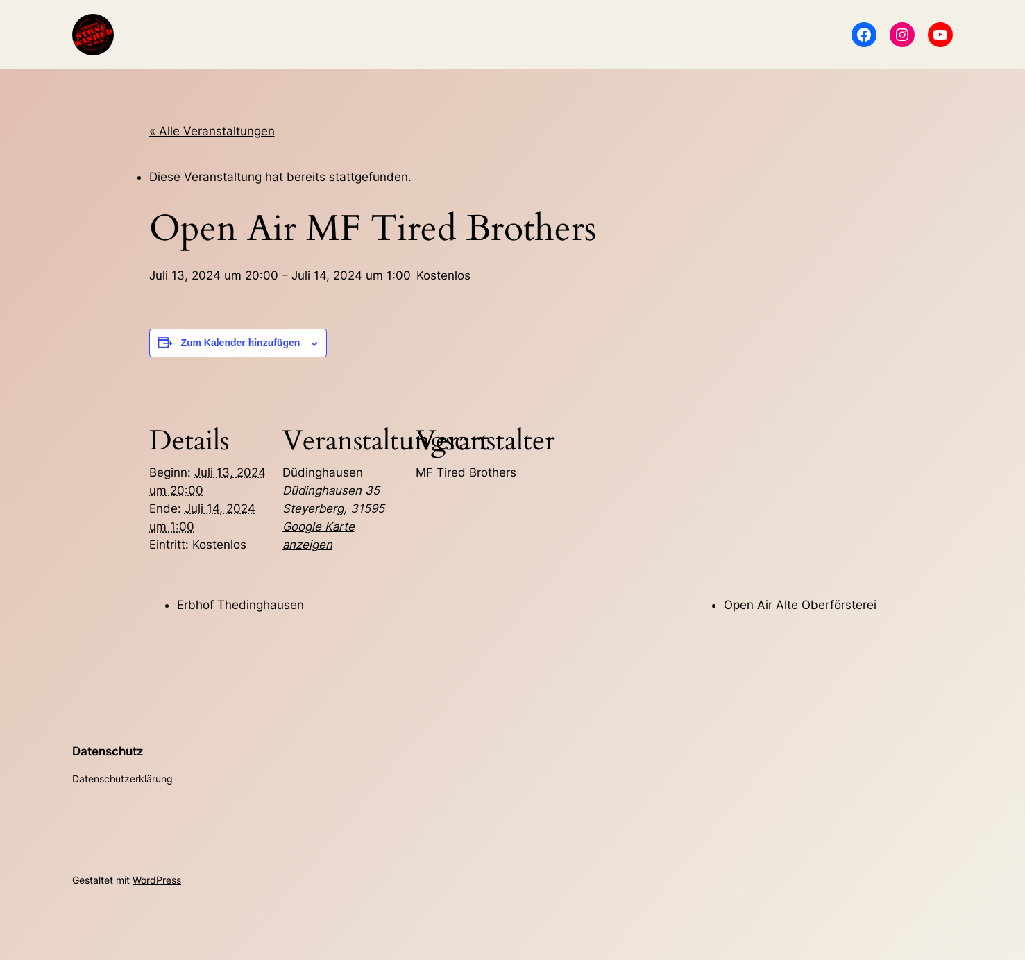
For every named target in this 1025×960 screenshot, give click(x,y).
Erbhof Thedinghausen (240, 605)
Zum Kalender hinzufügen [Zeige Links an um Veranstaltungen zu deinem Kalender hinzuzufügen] (240, 342)
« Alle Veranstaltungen (212, 131)
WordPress (157, 880)
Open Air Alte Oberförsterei (800, 605)
